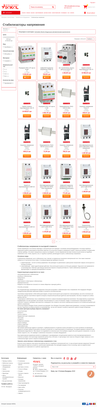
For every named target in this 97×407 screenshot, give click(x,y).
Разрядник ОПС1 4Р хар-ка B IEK (27, 68)
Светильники (6, 371)
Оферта (20, 393)
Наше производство (23, 383)
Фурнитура (5, 373)
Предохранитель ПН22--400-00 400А (66, 107)
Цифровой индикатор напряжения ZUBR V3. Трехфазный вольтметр (66, 186)
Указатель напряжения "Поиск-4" (66, 145)
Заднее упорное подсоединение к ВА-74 (86, 68)
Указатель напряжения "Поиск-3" (27, 145)
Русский (93, 2)
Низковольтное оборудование (6, 366)
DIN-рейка (8, 54)
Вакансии (20, 377)
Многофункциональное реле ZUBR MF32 (47, 226)
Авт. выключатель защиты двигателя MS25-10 (66, 68)
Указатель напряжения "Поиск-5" (86, 107)
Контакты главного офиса (23, 374)
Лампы (4, 369)
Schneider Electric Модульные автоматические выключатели (52, 32)
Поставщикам (22, 385)
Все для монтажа (7, 381)
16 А (6, 74)
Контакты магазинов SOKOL (23, 363)
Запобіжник (8, 47)
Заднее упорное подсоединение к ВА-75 (27, 107)
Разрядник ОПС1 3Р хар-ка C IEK (47, 107)
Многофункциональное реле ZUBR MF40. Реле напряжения (86, 146)
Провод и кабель (7, 361)
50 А (6, 76)
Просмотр (66, 77)
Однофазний (8, 83)
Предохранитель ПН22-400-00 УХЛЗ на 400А (47, 145)
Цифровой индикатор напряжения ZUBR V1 (46, 68)
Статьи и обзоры (22, 369)
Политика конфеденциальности (24, 390)
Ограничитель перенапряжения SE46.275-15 (86, 227)
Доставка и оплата (23, 367)
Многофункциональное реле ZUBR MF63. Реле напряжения (66, 227)
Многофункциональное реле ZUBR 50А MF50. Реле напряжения (47, 186)
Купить (27, 77)
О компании (21, 361)
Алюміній (7, 61)
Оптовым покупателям (21, 380)
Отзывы (20, 371)
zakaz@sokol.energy (73, 6)
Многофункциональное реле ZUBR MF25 (86, 186)
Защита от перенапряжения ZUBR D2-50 (27, 186)
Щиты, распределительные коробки (8, 377)
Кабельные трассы (7, 363)
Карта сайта (21, 387)
